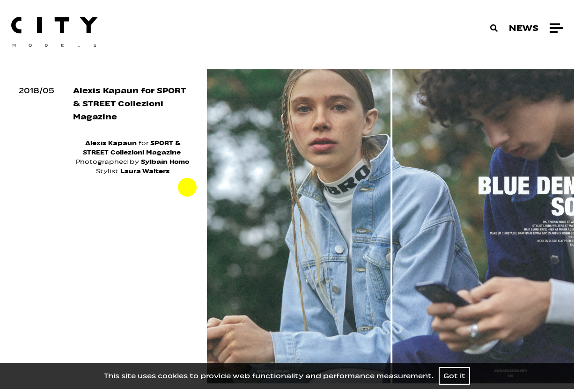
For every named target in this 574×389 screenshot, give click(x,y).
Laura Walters (144, 171)
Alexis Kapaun (111, 143)
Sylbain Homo (164, 162)
